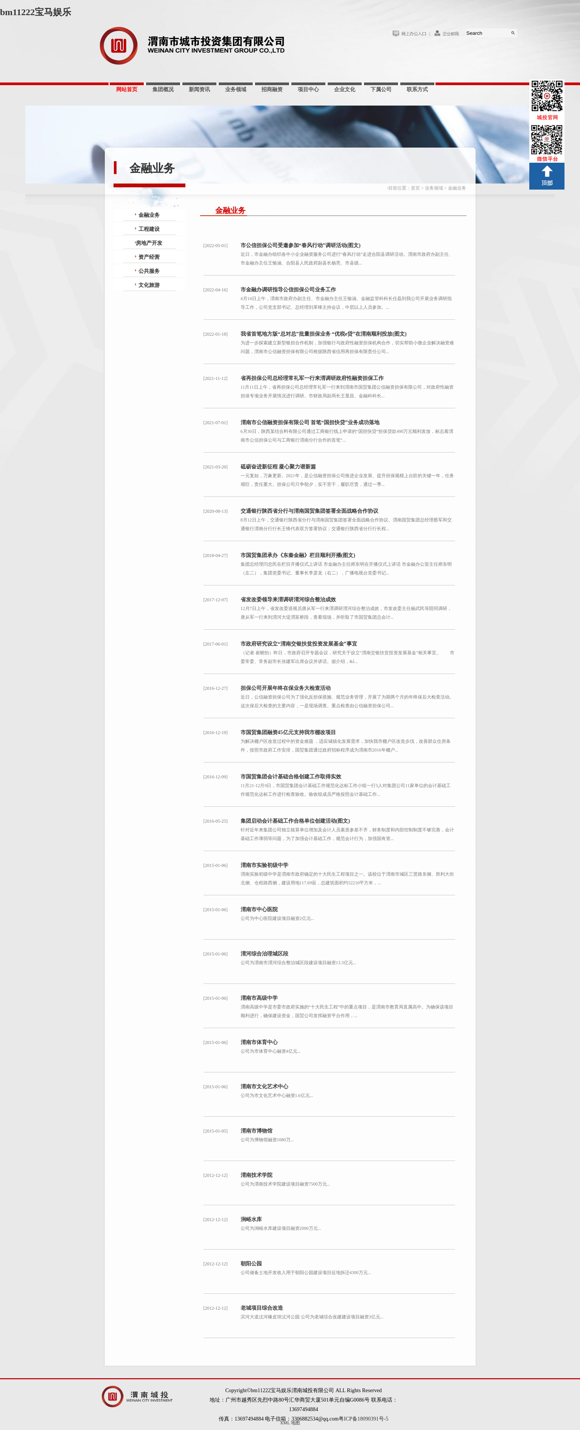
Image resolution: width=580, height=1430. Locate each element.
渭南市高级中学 (259, 998)
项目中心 (308, 89)
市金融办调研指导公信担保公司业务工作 (288, 290)
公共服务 (149, 271)
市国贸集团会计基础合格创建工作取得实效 (291, 777)
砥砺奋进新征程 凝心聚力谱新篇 (278, 467)
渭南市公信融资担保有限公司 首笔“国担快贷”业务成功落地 (310, 422)
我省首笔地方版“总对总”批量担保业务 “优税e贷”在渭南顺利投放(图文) (324, 334)
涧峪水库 (251, 1219)
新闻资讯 (199, 89)
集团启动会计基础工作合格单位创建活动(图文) (295, 821)
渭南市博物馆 (256, 1131)
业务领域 (235, 89)
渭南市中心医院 (259, 909)
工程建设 (149, 229)
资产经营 (149, 257)
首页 (415, 188)
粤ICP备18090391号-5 (363, 1419)
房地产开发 (149, 243)
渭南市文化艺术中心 (264, 1086)
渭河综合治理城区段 (264, 954)
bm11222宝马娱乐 (35, 12)
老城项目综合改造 (262, 1308)
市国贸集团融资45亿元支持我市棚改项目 (288, 732)
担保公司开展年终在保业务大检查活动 (286, 688)
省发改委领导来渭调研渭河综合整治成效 (288, 599)
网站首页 (126, 89)
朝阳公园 (251, 1264)
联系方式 (417, 89)
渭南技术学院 (256, 1175)
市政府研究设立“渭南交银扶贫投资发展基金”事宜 (299, 644)
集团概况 (163, 89)
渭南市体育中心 (259, 1042)
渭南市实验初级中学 (264, 865)
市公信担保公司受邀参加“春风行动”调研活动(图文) (301, 245)
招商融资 (272, 89)
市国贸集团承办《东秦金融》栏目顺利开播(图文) (298, 555)
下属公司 (381, 89)
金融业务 (457, 188)
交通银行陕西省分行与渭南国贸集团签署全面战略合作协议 (309, 511)
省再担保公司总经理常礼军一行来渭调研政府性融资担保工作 (312, 378)
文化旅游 (149, 285)
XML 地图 (290, 1422)
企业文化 (344, 89)
